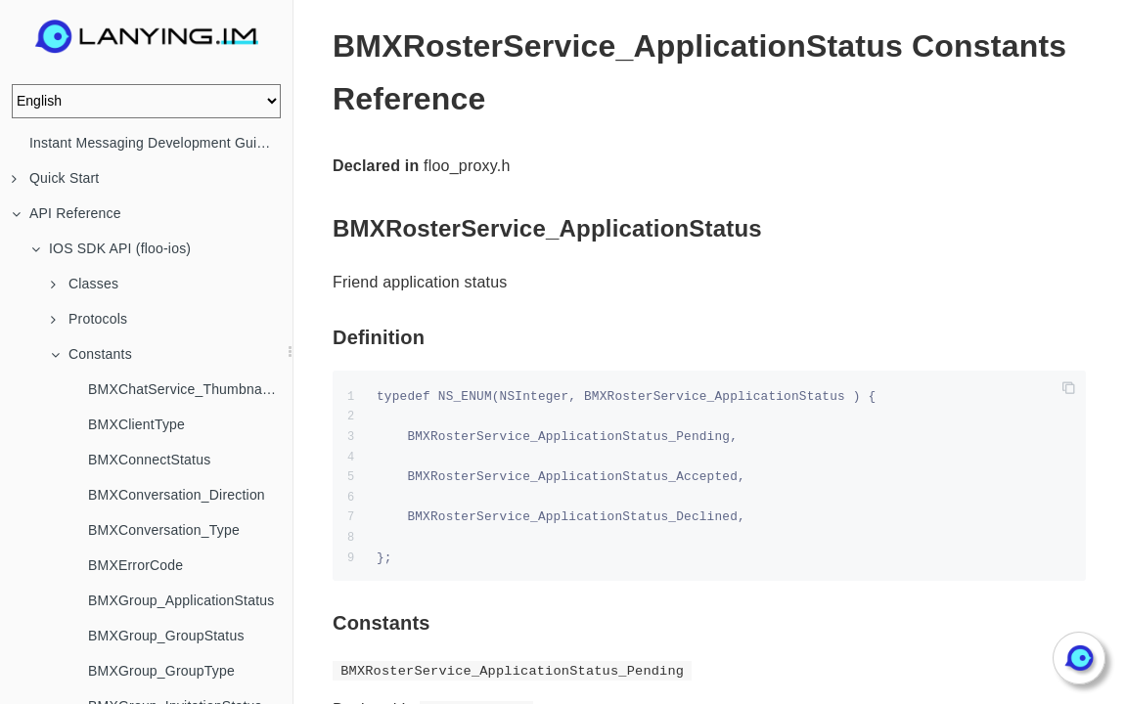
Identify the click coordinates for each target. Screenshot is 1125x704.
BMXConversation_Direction (176, 495)
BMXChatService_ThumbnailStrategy (190, 389)
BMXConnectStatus (149, 459)
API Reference (66, 213)
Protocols (89, 319)
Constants (91, 354)
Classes (84, 283)
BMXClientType (136, 424)
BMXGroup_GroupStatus (166, 635)
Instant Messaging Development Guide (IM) (160, 143)
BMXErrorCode (135, 565)
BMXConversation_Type (164, 530)
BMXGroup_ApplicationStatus (181, 600)
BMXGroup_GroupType (161, 671)
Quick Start (55, 178)
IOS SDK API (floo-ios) (111, 248)
